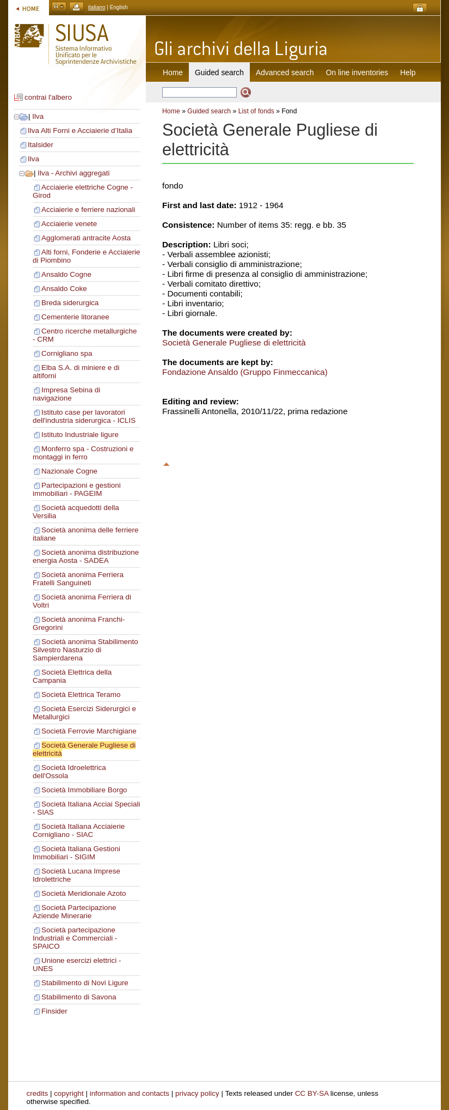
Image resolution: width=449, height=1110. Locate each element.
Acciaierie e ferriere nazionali (88, 209)
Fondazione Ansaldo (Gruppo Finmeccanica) (245, 372)
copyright (69, 1093)
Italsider (40, 145)
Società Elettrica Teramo (80, 694)
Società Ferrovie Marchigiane (89, 731)
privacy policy (197, 1093)
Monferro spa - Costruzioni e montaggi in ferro (83, 453)
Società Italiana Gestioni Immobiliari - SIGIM (76, 853)
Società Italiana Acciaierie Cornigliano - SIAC (79, 830)
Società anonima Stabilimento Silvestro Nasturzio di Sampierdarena (85, 650)
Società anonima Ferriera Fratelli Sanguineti (78, 579)
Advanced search (285, 72)
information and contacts (129, 1093)
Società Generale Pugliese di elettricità (234, 342)
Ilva (38, 116)
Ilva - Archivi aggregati (73, 173)
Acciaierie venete (69, 224)
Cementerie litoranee (75, 317)
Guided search (209, 111)
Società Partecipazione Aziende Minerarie (74, 911)
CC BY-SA (312, 1093)
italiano (97, 7)
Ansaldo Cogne (66, 274)
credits (37, 1093)
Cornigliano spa (66, 353)
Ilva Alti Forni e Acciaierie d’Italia (80, 130)
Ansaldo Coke (64, 288)
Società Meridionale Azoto (83, 893)
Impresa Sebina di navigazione (66, 394)
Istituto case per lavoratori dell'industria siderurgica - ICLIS (84, 416)
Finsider (54, 1011)
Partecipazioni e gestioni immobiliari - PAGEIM (77, 489)
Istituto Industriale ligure (80, 434)
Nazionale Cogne (69, 471)
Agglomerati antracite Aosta (86, 238)
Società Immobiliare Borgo (84, 790)
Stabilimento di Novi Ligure (84, 983)
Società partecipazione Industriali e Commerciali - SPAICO (75, 938)
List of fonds (256, 111)
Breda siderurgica (70, 303)
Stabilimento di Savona (78, 997)
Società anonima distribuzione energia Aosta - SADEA (86, 556)
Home (173, 72)
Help (407, 72)
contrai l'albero (48, 97)
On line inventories (357, 72)
